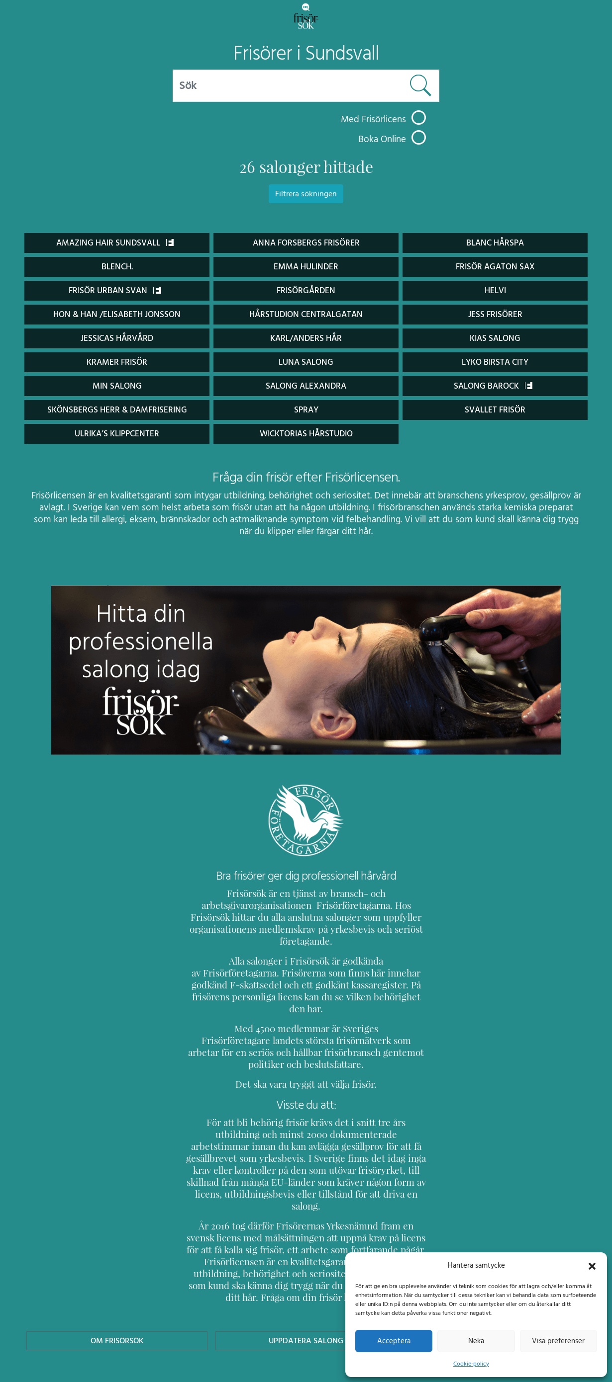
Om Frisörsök (117, 1281)
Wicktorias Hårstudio (306, 433)
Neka (476, 1341)
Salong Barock (493, 386)
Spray (306, 409)
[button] (592, 1265)
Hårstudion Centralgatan (306, 314)
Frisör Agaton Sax (495, 266)
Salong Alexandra (306, 386)
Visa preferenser (558, 1341)
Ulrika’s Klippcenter (117, 433)
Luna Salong (306, 362)
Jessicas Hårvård (117, 338)
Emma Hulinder (306, 266)
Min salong (117, 386)
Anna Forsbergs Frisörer (306, 242)
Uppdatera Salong (306, 1281)
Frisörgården (306, 290)
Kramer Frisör (117, 362)
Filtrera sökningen (306, 193)
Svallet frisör (494, 409)
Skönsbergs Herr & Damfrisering (117, 409)
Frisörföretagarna (327, 905)
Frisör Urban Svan (115, 290)
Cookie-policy (471, 1364)
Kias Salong (495, 338)
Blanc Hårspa (495, 242)
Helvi (495, 290)
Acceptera (393, 1341)
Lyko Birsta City (495, 362)
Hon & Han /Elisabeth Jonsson (117, 314)
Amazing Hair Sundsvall (115, 242)
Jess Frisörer (495, 314)
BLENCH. (116, 266)
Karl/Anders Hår (306, 338)
